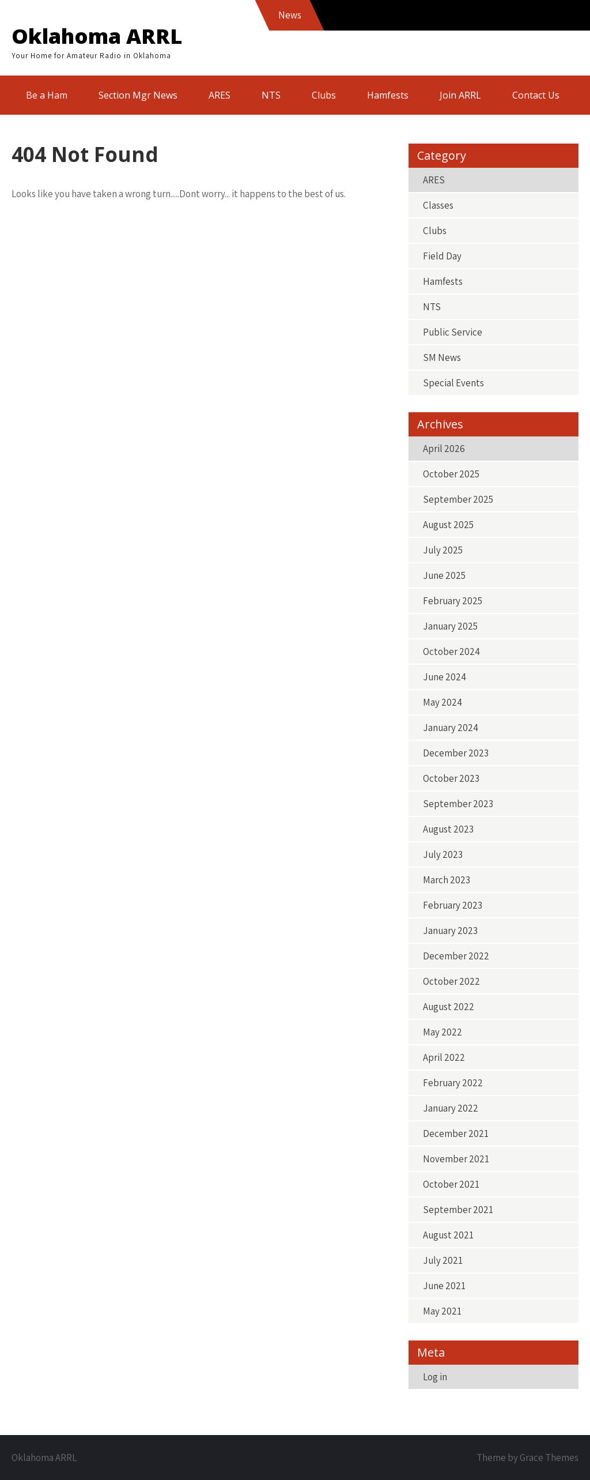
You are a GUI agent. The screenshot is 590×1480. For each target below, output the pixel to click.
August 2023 (448, 829)
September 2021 (458, 1209)
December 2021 (456, 1133)
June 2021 (444, 1285)
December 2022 (456, 956)
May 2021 (442, 1311)
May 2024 (442, 702)
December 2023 (456, 753)
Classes (438, 205)
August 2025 (448, 524)
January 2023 (450, 930)
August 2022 (448, 1006)
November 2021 (456, 1159)
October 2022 (451, 981)
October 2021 (451, 1184)
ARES (219, 95)
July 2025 (443, 550)
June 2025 (444, 575)
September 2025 (458, 499)
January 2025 (450, 626)
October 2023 (451, 778)
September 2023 (458, 803)
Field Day (442, 256)
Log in (435, 1376)
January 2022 (450, 1108)
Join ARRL (460, 95)
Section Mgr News (138, 95)
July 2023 (443, 854)
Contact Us (535, 95)
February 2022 (453, 1082)
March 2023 (446, 879)
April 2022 (444, 1057)
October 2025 (451, 474)
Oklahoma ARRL (97, 36)
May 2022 (442, 1032)
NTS (271, 95)
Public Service (452, 332)
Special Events (453, 382)
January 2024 (450, 727)
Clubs (324, 95)
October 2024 (451, 651)
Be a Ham (46, 95)
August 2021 (448, 1235)
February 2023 (452, 905)
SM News (442, 357)
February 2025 (452, 600)
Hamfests (388, 95)
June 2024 (444, 677)
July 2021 (443, 1260)
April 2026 (444, 448)
